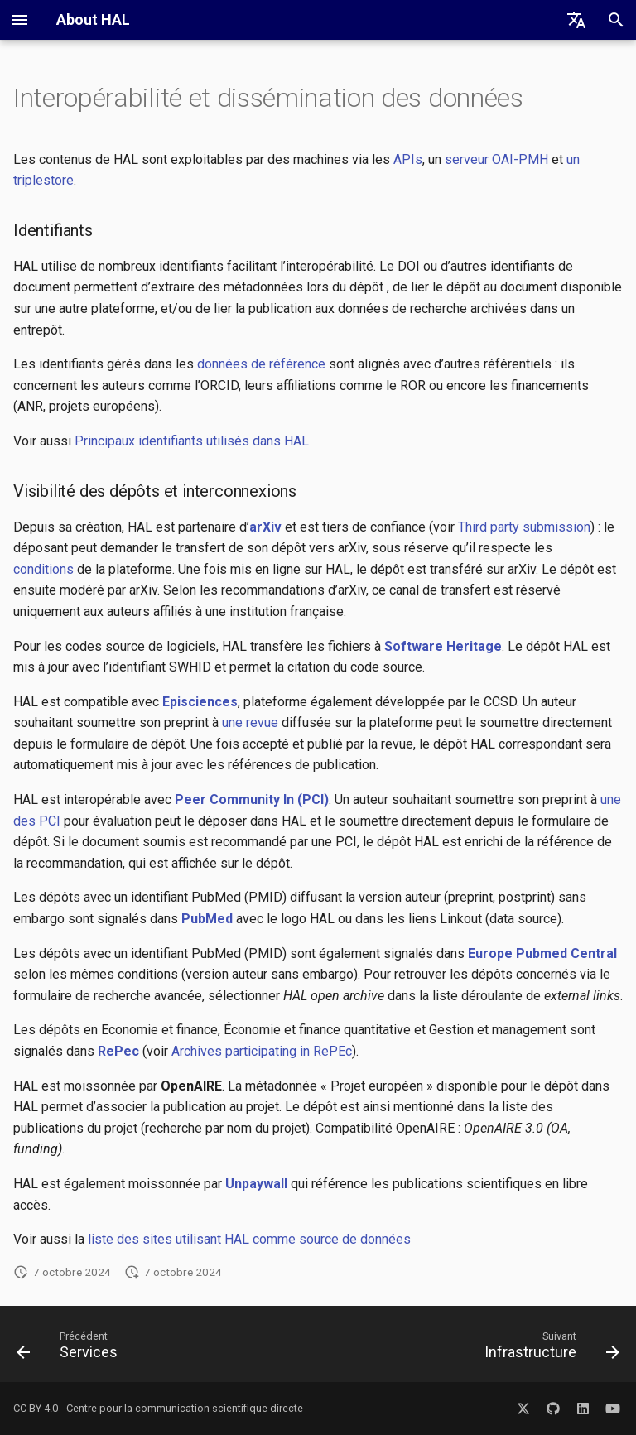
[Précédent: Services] (70, 1349)
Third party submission (524, 527)
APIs (407, 159)
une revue (250, 722)
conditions (43, 569)
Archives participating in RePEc (261, 1051)
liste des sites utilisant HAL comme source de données (249, 1239)
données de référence (261, 364)
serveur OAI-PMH (496, 159)
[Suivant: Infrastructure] (549, 1349)
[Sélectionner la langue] (576, 19)
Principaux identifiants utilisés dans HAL (192, 441)
